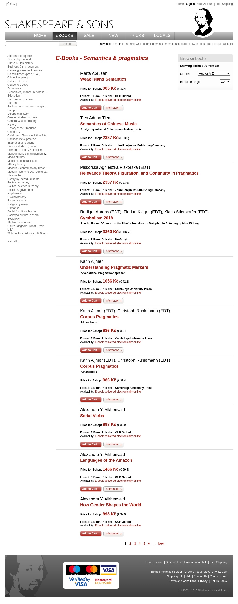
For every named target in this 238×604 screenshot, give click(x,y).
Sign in (190, 4)
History (11, 124)
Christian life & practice (21, 139)
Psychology (14, 193)
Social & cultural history (21, 211)
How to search (154, 562)
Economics (14, 88)
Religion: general (17, 204)
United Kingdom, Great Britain (25, 226)
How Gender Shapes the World (110, 505)
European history (18, 113)
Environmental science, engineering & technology (38, 106)
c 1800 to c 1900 (17, 84)
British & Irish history (20, 63)
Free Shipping (224, 4)
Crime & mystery (17, 77)
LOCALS (162, 35)
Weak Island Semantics (103, 79)
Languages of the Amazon (106, 460)
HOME (40, 35)
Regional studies (17, 200)
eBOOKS (64, 35)
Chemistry (13, 131)
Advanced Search (172, 571)
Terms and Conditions (182, 581)
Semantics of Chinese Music (108, 124)
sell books (214, 43)
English (12, 102)
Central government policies (24, 70)
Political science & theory (22, 186)
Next (161, 543)
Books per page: (190, 82)
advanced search (110, 43)
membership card (176, 43)
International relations (20, 142)
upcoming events (152, 43)
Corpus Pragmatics (99, 317)
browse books (197, 43)
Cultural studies (17, 81)
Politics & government (20, 190)
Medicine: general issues (22, 160)
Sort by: (185, 73)
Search (67, 43)
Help (189, 576)
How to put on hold (195, 562)
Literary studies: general (22, 146)
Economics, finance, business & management (35, 92)
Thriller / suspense (18, 222)
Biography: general (19, 59)
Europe (12, 110)
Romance (13, 208)
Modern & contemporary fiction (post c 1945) (35, 168)
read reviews (131, 43)
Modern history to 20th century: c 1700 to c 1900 (37, 171)
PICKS (138, 35)
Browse (189, 571)
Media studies (16, 157)
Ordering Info (174, 562)
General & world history (21, 121)
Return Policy (219, 581)
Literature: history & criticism (25, 150)
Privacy (203, 581)
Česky (11, 4)
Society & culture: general (23, 215)
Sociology (13, 218)
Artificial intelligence (19, 56)
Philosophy (14, 175)
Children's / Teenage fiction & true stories (32, 135)
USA (10, 229)
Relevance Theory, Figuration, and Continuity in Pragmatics (139, 173)
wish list (228, 43)
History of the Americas (21, 128)
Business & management (22, 66)
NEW (113, 35)
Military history (16, 164)
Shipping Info (175, 576)
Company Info (218, 576)
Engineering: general (20, 99)
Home (180, 4)
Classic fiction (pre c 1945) (23, 74)
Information (112, 107)
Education (13, 95)
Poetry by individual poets (23, 179)
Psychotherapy (16, 197)
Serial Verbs (92, 415)
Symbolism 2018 (96, 218)
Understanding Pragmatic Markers (114, 267)
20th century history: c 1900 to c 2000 (30, 233)
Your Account (205, 4)
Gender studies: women (22, 117)
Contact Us (200, 576)
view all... (13, 241)
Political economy (18, 182)
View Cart (221, 571)
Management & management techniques (32, 153)
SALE (89, 35)
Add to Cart (89, 107)
